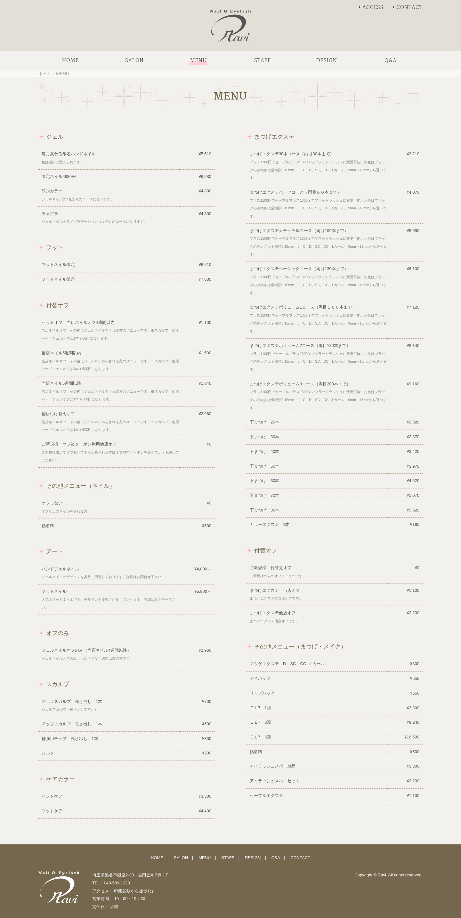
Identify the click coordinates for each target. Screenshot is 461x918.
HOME (157, 857)
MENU (204, 857)
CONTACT (409, 8)
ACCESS (373, 8)
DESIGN (253, 857)
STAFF (227, 857)
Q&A (275, 857)
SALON (181, 857)
